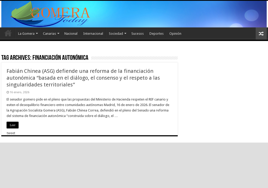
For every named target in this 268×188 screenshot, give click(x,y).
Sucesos (137, 34)
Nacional (70, 34)
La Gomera (26, 34)
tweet (11, 133)
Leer (12, 125)
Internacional (93, 34)
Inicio (8, 32)
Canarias (49, 34)
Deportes (156, 34)
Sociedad (116, 34)
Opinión (175, 34)
